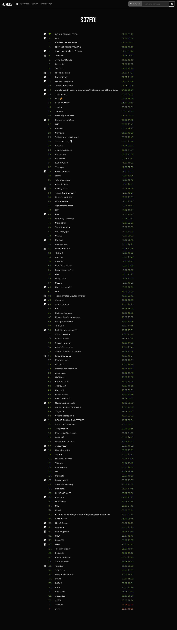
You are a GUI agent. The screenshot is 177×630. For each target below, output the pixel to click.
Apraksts (24, 4)
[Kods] (155, 4)
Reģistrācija (46, 4)
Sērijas (34, 4)
